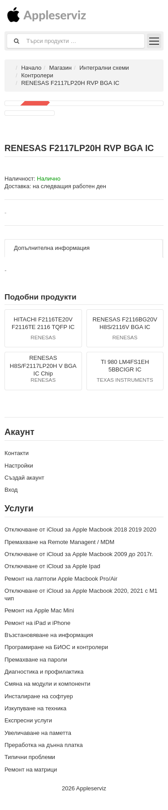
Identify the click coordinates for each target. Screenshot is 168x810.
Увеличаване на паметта (37, 733)
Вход (10, 489)
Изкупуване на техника (35, 708)
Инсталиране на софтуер (38, 696)
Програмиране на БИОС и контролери (56, 647)
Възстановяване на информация (48, 635)
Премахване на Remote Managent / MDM (59, 542)
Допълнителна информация (52, 248)
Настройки (18, 465)
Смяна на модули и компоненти (47, 683)
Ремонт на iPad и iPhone (37, 623)
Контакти (16, 453)
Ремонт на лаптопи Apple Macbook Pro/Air (60, 578)
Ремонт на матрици (30, 769)
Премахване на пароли (35, 659)
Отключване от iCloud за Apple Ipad (52, 566)
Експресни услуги (28, 720)
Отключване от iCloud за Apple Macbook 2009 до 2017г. (78, 554)
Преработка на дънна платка (43, 745)
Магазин (60, 67)
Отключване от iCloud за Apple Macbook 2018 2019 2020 (80, 529)
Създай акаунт (24, 477)
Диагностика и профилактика (43, 671)
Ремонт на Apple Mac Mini (39, 610)
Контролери (37, 75)
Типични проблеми (29, 757)
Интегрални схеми (104, 67)
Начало (31, 67)
